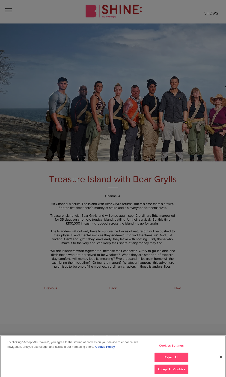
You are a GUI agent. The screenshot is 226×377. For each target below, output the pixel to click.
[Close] (221, 359)
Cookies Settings (171, 348)
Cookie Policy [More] (105, 349)
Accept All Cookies (171, 371)
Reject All (171, 359)
